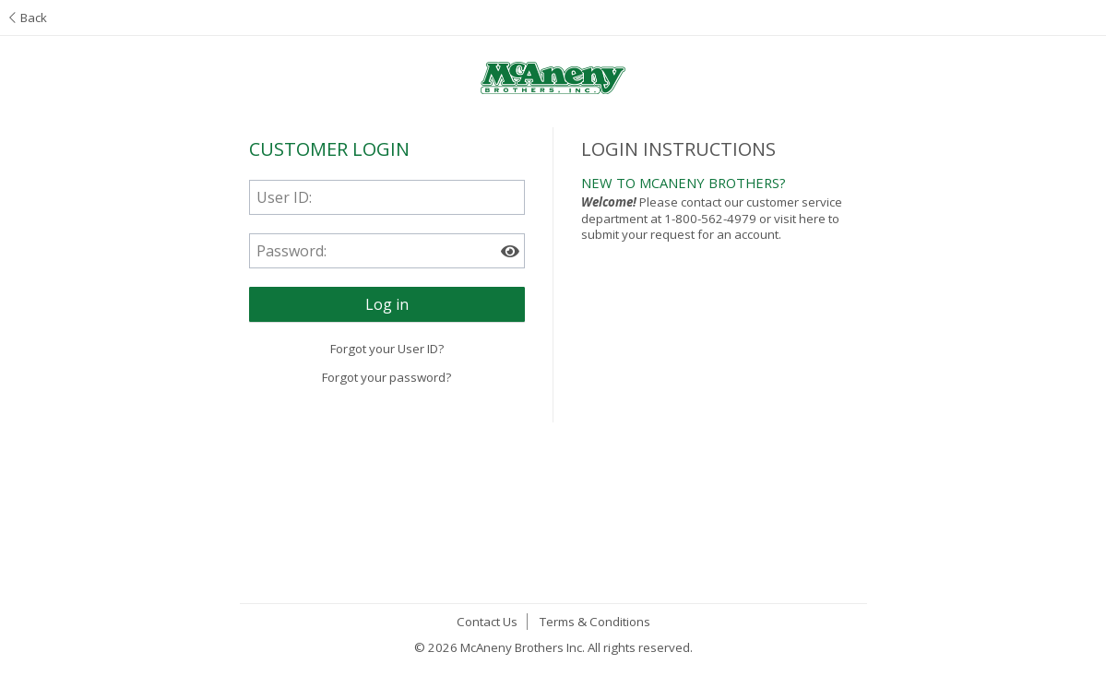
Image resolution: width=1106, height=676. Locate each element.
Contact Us (487, 621)
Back (28, 17)
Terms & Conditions (595, 621)
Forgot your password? (386, 377)
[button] (387, 304)
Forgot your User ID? (387, 348)
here (812, 218)
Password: (291, 251)
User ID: (284, 197)
